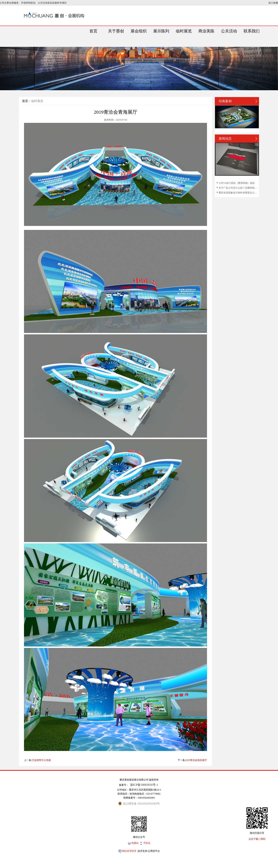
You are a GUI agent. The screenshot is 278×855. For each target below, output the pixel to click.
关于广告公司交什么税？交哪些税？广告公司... (239, 187)
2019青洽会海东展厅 (196, 760)
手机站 (146, 843)
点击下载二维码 (257, 839)
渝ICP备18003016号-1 (144, 784)
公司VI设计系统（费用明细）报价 (237, 183)
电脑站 (135, 843)
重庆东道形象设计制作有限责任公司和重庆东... (239, 192)
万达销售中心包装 (41, 760)
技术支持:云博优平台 (149, 851)
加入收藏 (273, 2)
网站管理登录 (129, 851)
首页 (25, 101)
